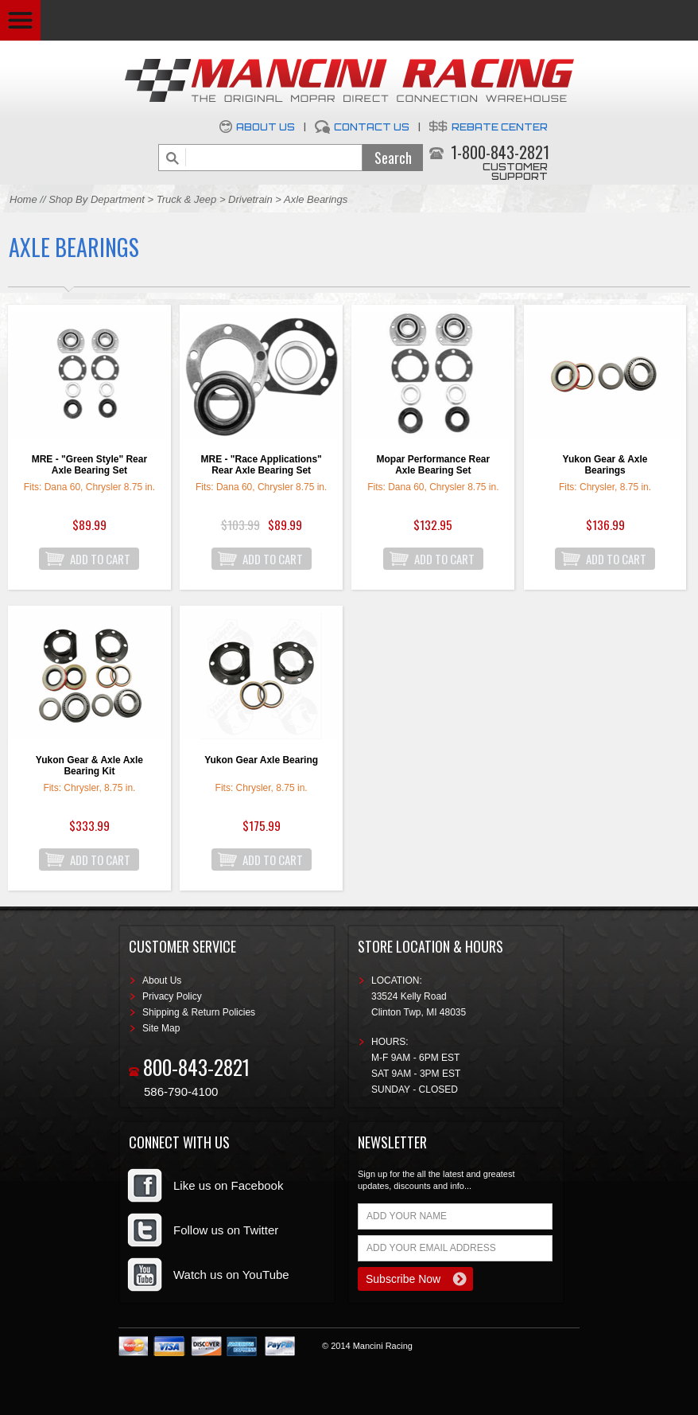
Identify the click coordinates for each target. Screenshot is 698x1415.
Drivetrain (251, 199)
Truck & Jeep (187, 199)
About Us (265, 127)
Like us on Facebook (228, 1185)
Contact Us (371, 127)
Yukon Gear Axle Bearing (261, 760)
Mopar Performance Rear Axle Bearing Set (433, 465)
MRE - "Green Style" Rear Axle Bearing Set (89, 465)
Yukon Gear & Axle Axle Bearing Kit (89, 765)
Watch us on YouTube (231, 1274)
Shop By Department (96, 199)
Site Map (161, 1028)
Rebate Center (500, 127)
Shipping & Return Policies (198, 1012)
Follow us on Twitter (225, 1230)
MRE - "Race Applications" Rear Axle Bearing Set (260, 465)
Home (23, 199)
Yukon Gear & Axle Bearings (605, 465)
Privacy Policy (172, 996)
